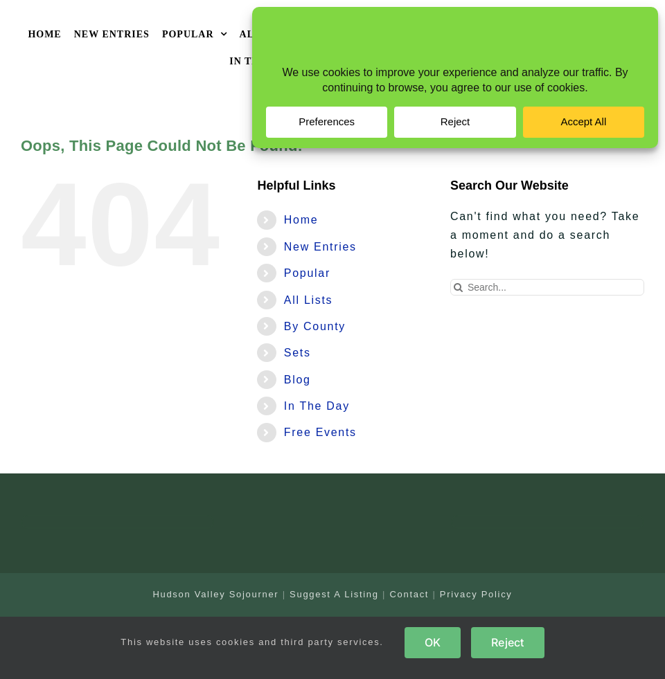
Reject (507, 642)
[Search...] (547, 287)
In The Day (317, 406)
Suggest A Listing (334, 594)
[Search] (458, 287)
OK (433, 642)
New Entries (320, 247)
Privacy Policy (476, 594)
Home (301, 220)
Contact (409, 594)
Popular (307, 273)
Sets (297, 353)
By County (315, 326)
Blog (297, 380)
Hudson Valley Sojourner (215, 594)
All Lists (308, 300)
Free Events (320, 432)
